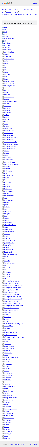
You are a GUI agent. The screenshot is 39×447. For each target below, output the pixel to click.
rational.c (7, 368)
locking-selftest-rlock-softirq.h (13, 288)
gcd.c (5, 198)
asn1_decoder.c (9, 52)
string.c (6, 393)
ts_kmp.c (7, 429)
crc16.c (6, 115)
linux (20, 9)
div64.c (6, 155)
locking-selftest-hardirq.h (11, 281)
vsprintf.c (7, 438)
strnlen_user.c (8, 400)
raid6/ (6, 36)
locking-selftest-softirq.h (11, 294)
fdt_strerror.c (8, 182)
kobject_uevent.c (9, 263)
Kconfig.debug (8, 249)
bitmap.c (7, 70)
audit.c (6, 61)
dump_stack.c (8, 160)
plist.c (6, 355)
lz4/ (5, 29)
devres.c (6, 151)
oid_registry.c (8, 339)
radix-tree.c (7, 362)
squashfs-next (12, 12)
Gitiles (11, 444)
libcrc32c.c (7, 272)
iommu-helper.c (9, 232)
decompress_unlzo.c (10, 146)
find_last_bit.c (8, 189)
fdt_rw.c (6, 180)
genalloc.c (7, 202)
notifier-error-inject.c (10, 332)
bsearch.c (7, 74)
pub (10, 9)
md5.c (6, 321)
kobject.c (7, 261)
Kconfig (6, 247)
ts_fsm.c (6, 427)
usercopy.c (7, 434)
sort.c (6, 389)
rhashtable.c (8, 377)
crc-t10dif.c (7, 113)
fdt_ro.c (6, 178)
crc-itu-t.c (7, 110)
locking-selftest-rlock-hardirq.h (13, 285)
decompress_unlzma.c (11, 144)
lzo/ (5, 32)
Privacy (16, 444)
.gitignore (7, 47)
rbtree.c (6, 371)
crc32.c (6, 117)
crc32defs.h (7, 119)
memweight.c (8, 326)
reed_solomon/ (9, 38)
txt (31, 444)
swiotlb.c (7, 402)
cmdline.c (7, 95)
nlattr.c (6, 330)
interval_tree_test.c (10, 225)
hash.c (6, 209)
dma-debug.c (8, 157)
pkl (3, 12)
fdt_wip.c (7, 187)
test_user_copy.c (9, 418)
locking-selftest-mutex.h (11, 283)
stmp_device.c (8, 391)
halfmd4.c (7, 207)
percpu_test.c (8, 353)
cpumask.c (7, 106)
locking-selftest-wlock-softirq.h (13, 306)
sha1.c (6, 382)
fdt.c (5, 173)
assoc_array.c (8, 54)
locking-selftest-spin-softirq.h (13, 299)
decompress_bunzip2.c (11, 137)
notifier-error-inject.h (10, 335)
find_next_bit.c (8, 191)
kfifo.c (6, 256)
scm (15, 9)
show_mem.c (8, 384)
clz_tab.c (6, 92)
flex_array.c (7, 193)
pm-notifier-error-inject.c (11, 357)
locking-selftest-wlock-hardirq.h (13, 303)
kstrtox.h (7, 267)
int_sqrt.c (7, 220)
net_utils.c (7, 328)
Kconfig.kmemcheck (10, 254)
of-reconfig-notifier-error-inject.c (14, 337)
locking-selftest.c (9, 312)
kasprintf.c (7, 245)
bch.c (5, 68)
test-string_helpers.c (10, 409)
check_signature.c (9, 86)
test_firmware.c (9, 413)
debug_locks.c (8, 128)
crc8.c (6, 124)
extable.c (7, 169)
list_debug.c (7, 274)
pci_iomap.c (7, 344)
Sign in (35, 3)
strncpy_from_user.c (10, 398)
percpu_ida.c (8, 350)
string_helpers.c (9, 395)
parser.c (6, 341)
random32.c (8, 364)
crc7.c (6, 121)
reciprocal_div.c (9, 375)
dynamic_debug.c (9, 162)
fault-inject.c (8, 171)
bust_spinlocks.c (9, 83)
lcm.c (5, 270)
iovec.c (6, 236)
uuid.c (6, 436)
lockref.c (6, 315)
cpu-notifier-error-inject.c (12, 101)
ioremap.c (7, 234)
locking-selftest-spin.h (11, 301)
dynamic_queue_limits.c (11, 164)
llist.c (5, 279)
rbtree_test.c (8, 373)
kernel (4, 9)
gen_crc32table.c (9, 200)
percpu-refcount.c (9, 346)
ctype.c (6, 126)
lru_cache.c (7, 317)
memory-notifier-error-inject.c (13, 324)
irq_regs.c (7, 238)
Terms (22, 444)
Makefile (7, 319)
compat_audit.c (9, 97)
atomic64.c (7, 56)
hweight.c (7, 213)
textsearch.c (8, 420)
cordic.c (6, 99)
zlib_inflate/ (7, 45)
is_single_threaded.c (10, 240)
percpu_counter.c (9, 348)
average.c (7, 63)
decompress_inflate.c (10, 139)
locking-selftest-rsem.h (11, 292)
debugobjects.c (9, 130)
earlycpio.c (7, 166)
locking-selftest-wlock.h (11, 308)
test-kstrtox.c (8, 407)
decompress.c (8, 135)
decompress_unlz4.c (10, 142)
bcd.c (5, 65)
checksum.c (7, 88)
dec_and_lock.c (8, 133)
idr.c (5, 216)
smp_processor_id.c (10, 386)
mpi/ (5, 34)
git (32, 9)
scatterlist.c (7, 380)
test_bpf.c (7, 411)
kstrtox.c (7, 265)
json (35, 444)
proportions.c (8, 359)
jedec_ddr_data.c (9, 243)
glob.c (6, 205)
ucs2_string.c (8, 431)
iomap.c (6, 227)
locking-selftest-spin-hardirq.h (13, 297)
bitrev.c (6, 72)
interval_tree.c (8, 222)
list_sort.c (7, 276)
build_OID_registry (9, 81)
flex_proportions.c (9, 196)
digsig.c (6, 153)
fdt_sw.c (6, 184)
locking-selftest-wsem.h (11, 310)
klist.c (6, 258)
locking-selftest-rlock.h (11, 290)
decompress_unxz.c (10, 148)
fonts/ (6, 27)
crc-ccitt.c (7, 108)
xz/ (5, 41)
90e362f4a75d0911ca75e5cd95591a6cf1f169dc (20, 14)
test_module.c (8, 416)
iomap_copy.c (8, 229)
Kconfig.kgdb (8, 252)
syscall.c (6, 404)
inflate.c (6, 218)
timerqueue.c (8, 422)
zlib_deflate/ (8, 43)
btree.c (6, 77)
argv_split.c (7, 50)
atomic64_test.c (9, 59)
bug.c (6, 79)
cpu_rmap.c (7, 104)
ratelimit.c (7, 366)
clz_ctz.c (6, 90)
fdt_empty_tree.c (9, 175)
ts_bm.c (6, 425)
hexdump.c (7, 211)
